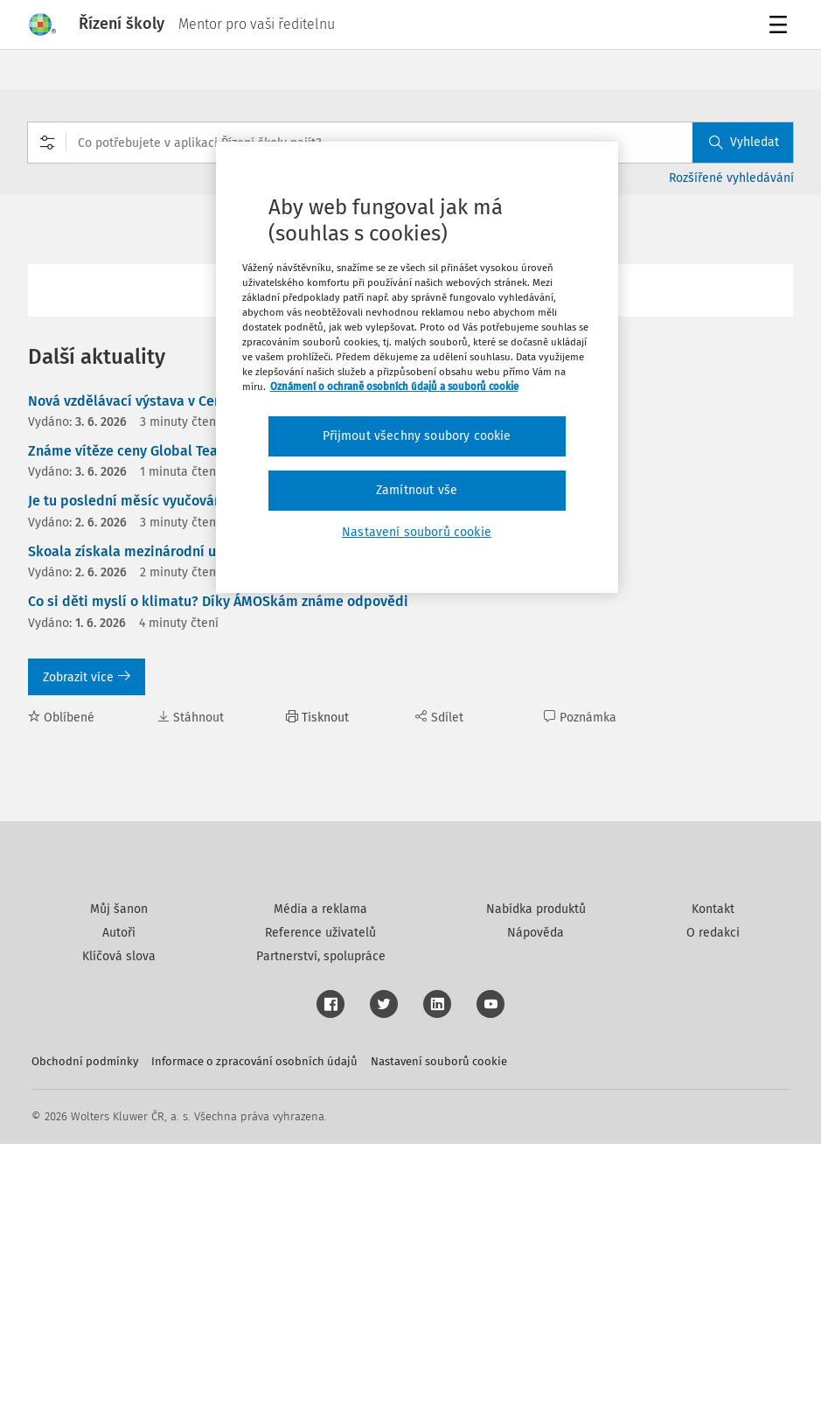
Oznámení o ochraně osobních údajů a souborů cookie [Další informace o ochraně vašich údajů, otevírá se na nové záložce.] (394, 386)
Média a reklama (320, 1180)
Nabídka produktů (536, 1180)
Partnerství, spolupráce (321, 1227)
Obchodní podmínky (84, 1332)
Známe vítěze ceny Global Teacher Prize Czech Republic (205, 451)
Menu (781, 27)
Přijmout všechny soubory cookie (417, 436)
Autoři (119, 1203)
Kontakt (713, 1180)
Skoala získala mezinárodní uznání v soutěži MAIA (186, 551)
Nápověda (535, 1203)
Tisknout (317, 717)
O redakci (713, 1203)
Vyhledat (744, 142)
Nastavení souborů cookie (439, 1332)
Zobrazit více (86, 677)
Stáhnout (190, 717)
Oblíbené (61, 717)
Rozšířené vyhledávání (731, 178)
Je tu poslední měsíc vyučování (127, 500)
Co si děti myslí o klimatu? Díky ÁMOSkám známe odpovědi (218, 601)
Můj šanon (119, 1180)
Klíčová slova (119, 1227)
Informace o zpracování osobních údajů (254, 1332)
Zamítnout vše (416, 490)
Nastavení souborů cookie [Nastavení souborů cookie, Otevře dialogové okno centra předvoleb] (416, 532)
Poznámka (580, 717)
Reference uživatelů (320, 1203)
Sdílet (439, 717)
